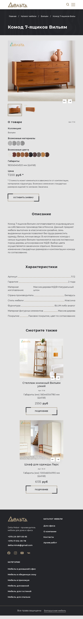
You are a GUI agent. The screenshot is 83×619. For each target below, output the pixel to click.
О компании (50, 533)
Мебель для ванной (19, 588)
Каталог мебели (54, 520)
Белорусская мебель (54, 614)
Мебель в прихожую (19, 582)
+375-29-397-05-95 (18, 538)
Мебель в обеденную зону (23, 577)
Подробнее (41, 411)
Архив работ (50, 544)
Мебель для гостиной (20, 594)
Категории (15, 564)
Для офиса (49, 527)
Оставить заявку (24, 197)
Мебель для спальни (20, 600)
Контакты (49, 538)
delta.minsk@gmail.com (21, 547)
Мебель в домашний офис (23, 571)
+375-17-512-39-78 (17, 542)
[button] (65, 101)
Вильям (12, 132)
